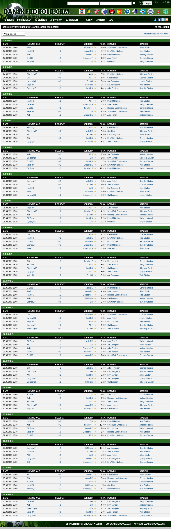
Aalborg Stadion (146, 55)
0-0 (59, 78)
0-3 (59, 245)
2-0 (59, 355)
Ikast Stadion (145, 51)
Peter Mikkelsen (113, 55)
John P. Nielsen (113, 88)
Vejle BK (89, 55)
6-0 (59, 462)
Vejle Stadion (145, 85)
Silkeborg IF (88, 58)
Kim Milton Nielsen (115, 51)
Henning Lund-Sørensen (117, 108)
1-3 (59, 409)
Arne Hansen (112, 104)
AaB (29, 55)
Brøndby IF (88, 48)
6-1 (59, 455)
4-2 (59, 368)
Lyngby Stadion (146, 81)
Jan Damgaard (113, 81)
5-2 (59, 195)
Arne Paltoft (112, 58)
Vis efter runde (162, 34)
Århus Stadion (145, 48)
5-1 (59, 322)
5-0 (59, 318)
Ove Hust (111, 62)
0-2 (59, 165)
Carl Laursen (112, 78)
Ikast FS (30, 51)
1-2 (59, 48)
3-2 (59, 375)
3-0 (59, 62)
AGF (29, 48)
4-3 (59, 405)
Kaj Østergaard (113, 85)
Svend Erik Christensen (117, 48)
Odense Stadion (146, 78)
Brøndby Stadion (146, 88)
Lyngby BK (88, 51)
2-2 (59, 104)
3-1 (59, 181)
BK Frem (30, 62)
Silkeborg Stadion (147, 74)
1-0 (59, 51)
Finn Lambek (112, 158)
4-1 (59, 81)
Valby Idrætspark (146, 62)
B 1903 (30, 58)
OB (91, 62)
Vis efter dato (149, 34)
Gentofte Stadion (146, 58)
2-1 (59, 88)
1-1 (59, 55)
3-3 (59, 508)
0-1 (59, 108)
